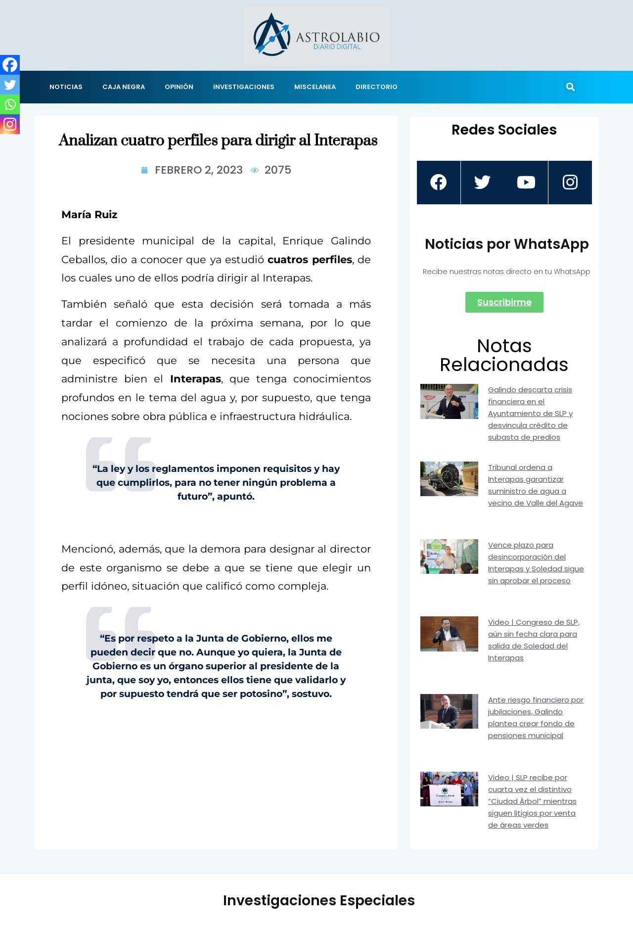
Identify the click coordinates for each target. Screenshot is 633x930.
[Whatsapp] (10, 104)
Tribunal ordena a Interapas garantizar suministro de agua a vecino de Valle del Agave (535, 485)
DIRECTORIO (377, 87)
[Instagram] (10, 124)
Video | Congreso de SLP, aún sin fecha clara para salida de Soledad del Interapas (534, 640)
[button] (570, 87)
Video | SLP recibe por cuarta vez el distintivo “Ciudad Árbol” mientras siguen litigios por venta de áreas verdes (532, 801)
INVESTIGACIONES (243, 87)
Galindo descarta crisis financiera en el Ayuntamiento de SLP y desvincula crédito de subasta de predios (530, 413)
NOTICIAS (66, 87)
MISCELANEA (315, 87)
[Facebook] (10, 65)
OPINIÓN (179, 87)
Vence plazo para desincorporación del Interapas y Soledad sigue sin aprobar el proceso (536, 563)
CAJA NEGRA (123, 87)
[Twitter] (10, 84)
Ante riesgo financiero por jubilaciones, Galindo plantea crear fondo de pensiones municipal (536, 718)
